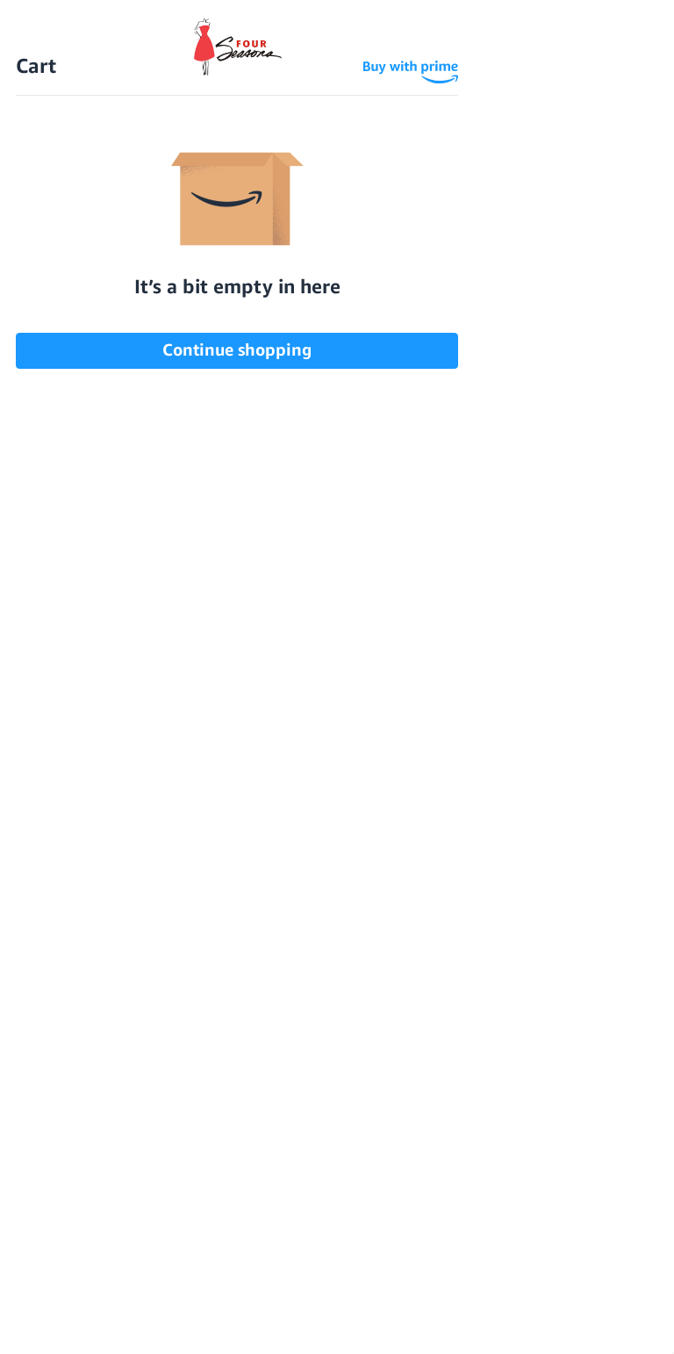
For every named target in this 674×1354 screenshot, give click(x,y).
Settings (55, 1319)
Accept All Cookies (299, 1319)
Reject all (156, 1319)
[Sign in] (609, 50)
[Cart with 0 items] (644, 50)
